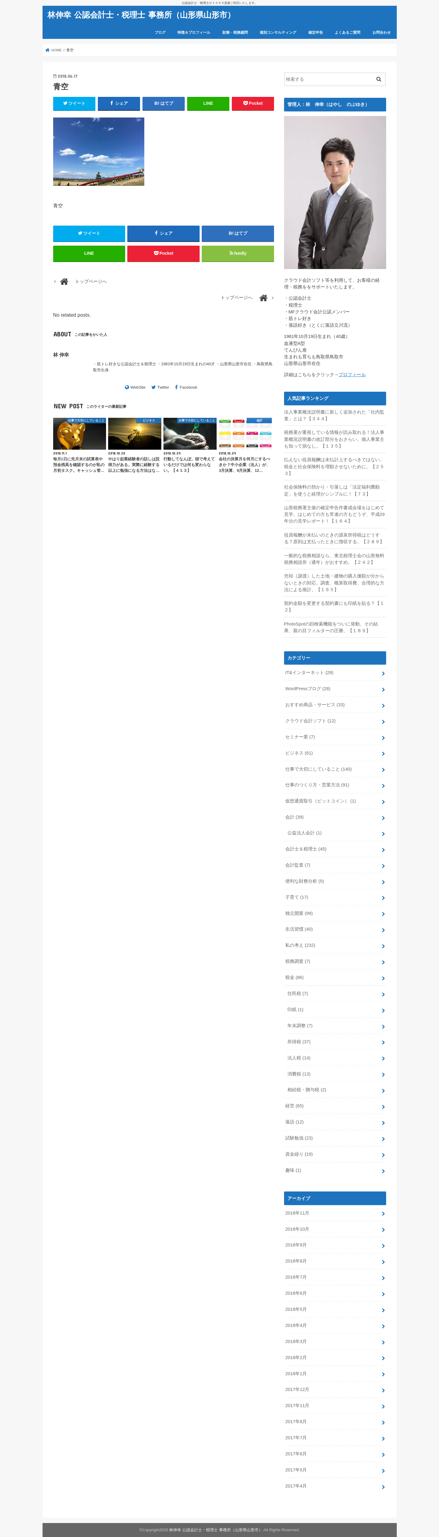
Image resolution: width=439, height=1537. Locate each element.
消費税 (298, 1074)
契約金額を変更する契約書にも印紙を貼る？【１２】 (334, 606)
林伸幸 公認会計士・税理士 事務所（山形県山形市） (141, 14)
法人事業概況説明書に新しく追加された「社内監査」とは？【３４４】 (334, 415)
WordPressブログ (308, 688)
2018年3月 (296, 1341)
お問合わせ (381, 32)
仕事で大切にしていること (318, 769)
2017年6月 (296, 1453)
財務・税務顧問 (235, 32)
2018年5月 (296, 1309)
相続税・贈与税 (306, 1089)
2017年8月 (296, 1421)
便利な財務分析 (304, 881)
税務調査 (297, 961)
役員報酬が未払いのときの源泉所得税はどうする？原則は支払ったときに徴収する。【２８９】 (334, 538)
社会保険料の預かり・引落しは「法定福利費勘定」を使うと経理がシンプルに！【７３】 (332, 490)
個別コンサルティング (278, 32)
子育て (296, 897)
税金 (294, 977)
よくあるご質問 (347, 32)
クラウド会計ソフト (310, 720)
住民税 (297, 993)
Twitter (163, 387)
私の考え (300, 945)
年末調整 (299, 1025)
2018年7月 (296, 1277)
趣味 (293, 1170)
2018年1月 (296, 1373)
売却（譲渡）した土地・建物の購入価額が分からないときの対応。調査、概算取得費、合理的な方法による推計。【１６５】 (334, 583)
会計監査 (297, 865)
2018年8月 (296, 1261)
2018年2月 (296, 1357)
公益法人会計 (304, 832)
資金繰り (299, 1154)
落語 (294, 1122)
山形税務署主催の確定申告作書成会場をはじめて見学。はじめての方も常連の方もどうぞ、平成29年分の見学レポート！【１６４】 (334, 514)
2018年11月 (297, 1213)
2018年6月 (296, 1293)
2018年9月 (296, 1244)
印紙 (295, 1009)
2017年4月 (296, 1486)
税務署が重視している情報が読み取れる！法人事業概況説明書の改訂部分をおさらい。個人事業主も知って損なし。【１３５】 (334, 439)
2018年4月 (296, 1325)
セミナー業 (300, 736)
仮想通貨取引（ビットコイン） (320, 801)
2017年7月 (296, 1437)
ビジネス (299, 753)
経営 (294, 1105)
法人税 (298, 1057)
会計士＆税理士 (306, 849)
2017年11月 (297, 1405)
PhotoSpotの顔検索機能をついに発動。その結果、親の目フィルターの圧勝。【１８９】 (331, 627)
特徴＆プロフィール (193, 32)
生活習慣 (299, 929)
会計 (294, 817)
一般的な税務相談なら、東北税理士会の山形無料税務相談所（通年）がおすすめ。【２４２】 (334, 559)
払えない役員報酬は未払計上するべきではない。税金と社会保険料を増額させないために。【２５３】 (334, 466)
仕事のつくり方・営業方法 (317, 784)
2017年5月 (296, 1469)
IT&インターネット (309, 672)
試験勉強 (299, 1138)
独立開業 (299, 913)
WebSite (138, 387)
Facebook (188, 387)
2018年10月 (297, 1229)
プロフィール (352, 374)
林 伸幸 (61, 354)
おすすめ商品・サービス (315, 704)
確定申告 (315, 32)
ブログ (160, 32)
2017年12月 (297, 1389)
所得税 (298, 1041)
